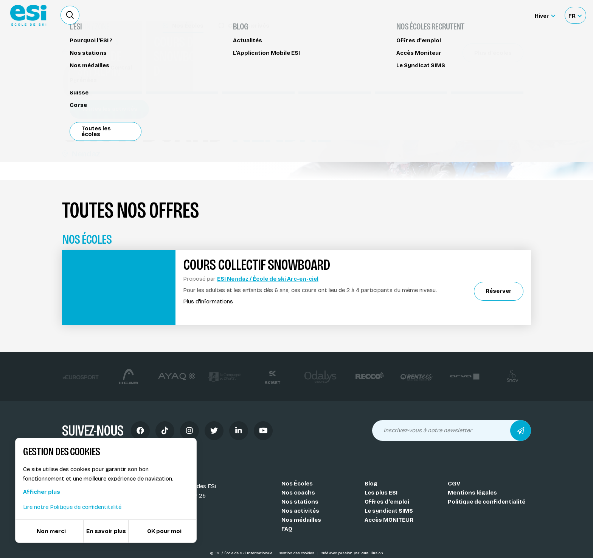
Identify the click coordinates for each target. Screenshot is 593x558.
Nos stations (299, 501)
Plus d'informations (208, 302)
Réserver (467, 66)
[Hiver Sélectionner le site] (545, 15)
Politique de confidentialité (486, 501)
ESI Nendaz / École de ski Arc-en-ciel (267, 278)
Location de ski (407, 15)
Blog (371, 483)
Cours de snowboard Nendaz (107, 52)
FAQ (286, 529)
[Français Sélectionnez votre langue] (575, 15)
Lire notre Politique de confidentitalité (72, 507)
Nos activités (300, 510)
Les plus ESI (381, 492)
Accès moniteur (500, 15)
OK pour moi (164, 531)
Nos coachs (298, 492)
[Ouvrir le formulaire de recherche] (70, 15)
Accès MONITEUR (389, 519)
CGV (454, 483)
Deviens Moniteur (353, 15)
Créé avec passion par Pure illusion (351, 553)
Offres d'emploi (387, 501)
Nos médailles (301, 519)
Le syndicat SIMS (389, 510)
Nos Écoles (297, 483)
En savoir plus (106, 531)
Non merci (51, 531)
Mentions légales (472, 492)
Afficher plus (41, 491)
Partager (466, 87)
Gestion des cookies (296, 553)
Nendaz (81, 153)
